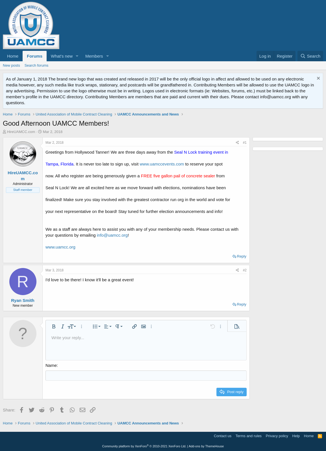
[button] (77, 56)
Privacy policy (277, 435)
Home (12, 56)
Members (94, 56)
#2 (245, 270)
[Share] (237, 143)
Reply (241, 256)
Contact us (222, 435)
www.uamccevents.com (162, 164)
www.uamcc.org (60, 247)
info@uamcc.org (112, 235)
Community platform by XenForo (144, 446)
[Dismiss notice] (317, 79)
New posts (11, 65)
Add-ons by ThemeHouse (206, 446)
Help (296, 435)
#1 (245, 143)
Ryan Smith (22, 300)
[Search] (310, 56)
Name (51, 365)
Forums (34, 56)
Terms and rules (249, 435)
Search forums (37, 65)
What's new (62, 56)
